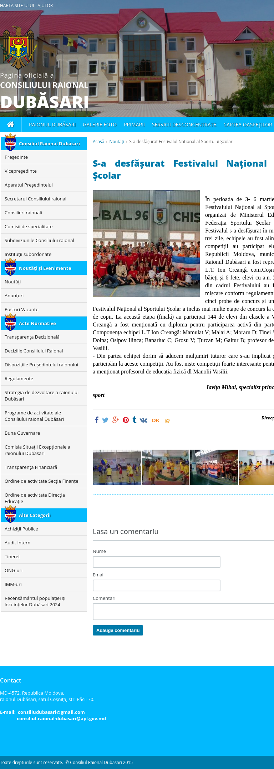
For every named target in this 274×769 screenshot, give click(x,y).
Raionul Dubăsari (52, 124)
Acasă (98, 141)
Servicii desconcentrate (184, 124)
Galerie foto (100, 124)
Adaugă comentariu (117, 630)
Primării (134, 124)
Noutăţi (116, 141)
